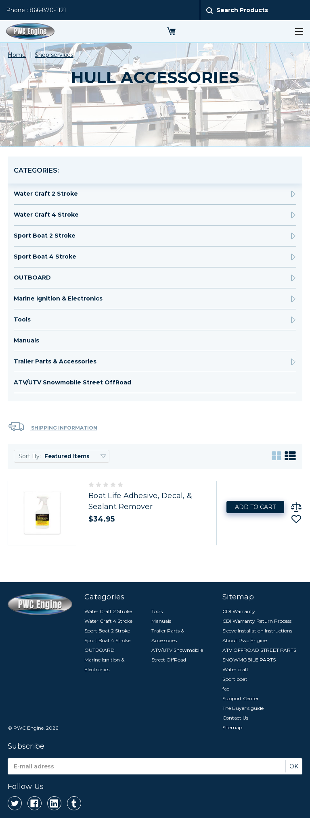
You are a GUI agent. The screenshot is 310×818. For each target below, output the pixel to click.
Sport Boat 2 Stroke (44, 235)
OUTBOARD (32, 277)
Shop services (54, 54)
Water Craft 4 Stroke (46, 214)
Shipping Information (52, 427)
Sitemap (232, 727)
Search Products (242, 10)
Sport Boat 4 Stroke (45, 256)
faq (226, 689)
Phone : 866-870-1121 (36, 10)
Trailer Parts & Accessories (55, 361)
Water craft (235, 669)
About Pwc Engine (244, 640)
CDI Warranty (238, 611)
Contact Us (235, 718)
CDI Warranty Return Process (256, 621)
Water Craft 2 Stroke (46, 193)
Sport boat (234, 679)
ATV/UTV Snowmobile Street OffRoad (72, 382)
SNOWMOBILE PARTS (249, 660)
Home (17, 54)
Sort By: (30, 456)
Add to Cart (255, 507)
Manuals (26, 340)
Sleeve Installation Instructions (257, 631)
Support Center (240, 698)
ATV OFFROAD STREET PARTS (259, 650)
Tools (22, 319)
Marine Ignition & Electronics (58, 298)
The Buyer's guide (243, 708)
